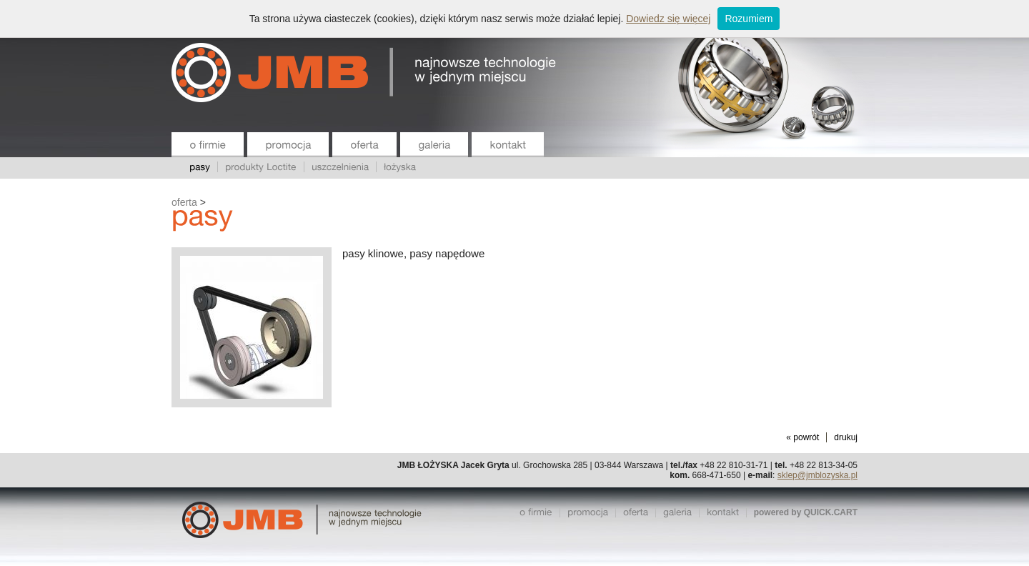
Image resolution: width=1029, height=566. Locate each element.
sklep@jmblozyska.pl (817, 475)
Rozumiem (748, 18)
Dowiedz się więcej (668, 18)
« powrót (802, 437)
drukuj (846, 437)
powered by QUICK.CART (806, 512)
